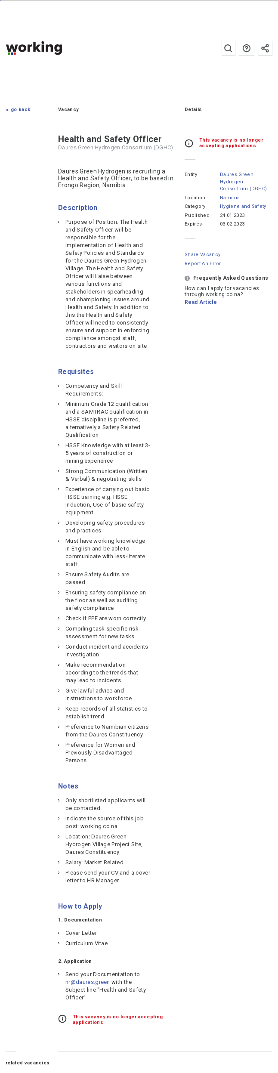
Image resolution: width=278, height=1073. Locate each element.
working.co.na (51, 48)
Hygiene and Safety (243, 206)
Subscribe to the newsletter (265, 48)
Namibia (230, 198)
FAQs (246, 48)
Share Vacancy (202, 254)
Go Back (20, 109)
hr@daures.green (87, 982)
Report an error (203, 263)
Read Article (201, 302)
